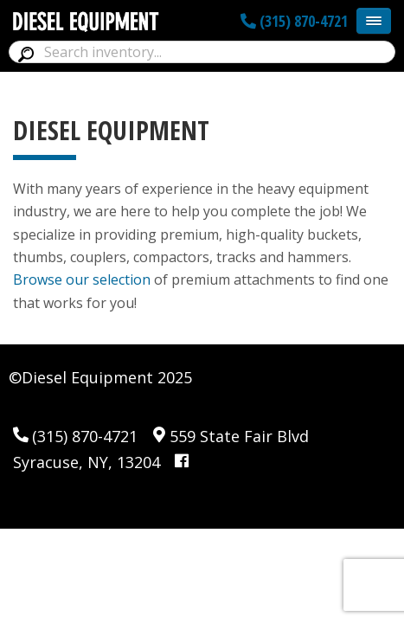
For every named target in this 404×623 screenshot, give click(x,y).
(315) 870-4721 (294, 20)
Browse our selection (82, 279)
